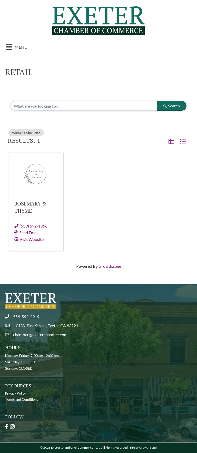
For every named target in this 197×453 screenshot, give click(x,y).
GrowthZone (109, 266)
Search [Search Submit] (171, 105)
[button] (171, 142)
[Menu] (17, 47)
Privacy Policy (15, 393)
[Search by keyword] (84, 106)
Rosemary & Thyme (30, 207)
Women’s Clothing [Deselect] (26, 133)
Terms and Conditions (21, 399)
